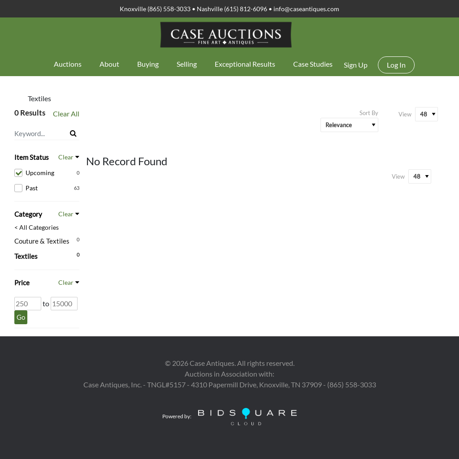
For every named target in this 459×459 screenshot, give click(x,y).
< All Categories (36, 227)
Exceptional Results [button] (245, 64)
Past (46, 188)
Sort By (368, 112)
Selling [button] (187, 64)
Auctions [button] (68, 64)
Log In (396, 64)
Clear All (66, 113)
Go (21, 317)
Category (28, 214)
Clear (66, 157)
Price (22, 283)
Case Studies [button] (313, 64)
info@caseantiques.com (306, 9)
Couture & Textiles (41, 241)
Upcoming (46, 173)
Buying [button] (148, 64)
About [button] (109, 64)
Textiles (26, 256)
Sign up (356, 64)
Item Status (31, 157)
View (404, 114)
